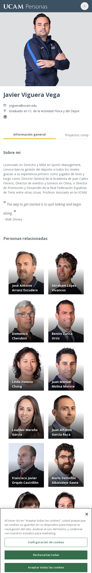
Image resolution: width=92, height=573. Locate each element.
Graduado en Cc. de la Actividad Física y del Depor (44, 111)
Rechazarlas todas (46, 556)
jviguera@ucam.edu (23, 105)
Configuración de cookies (46, 543)
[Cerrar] (87, 515)
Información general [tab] (29, 134)
